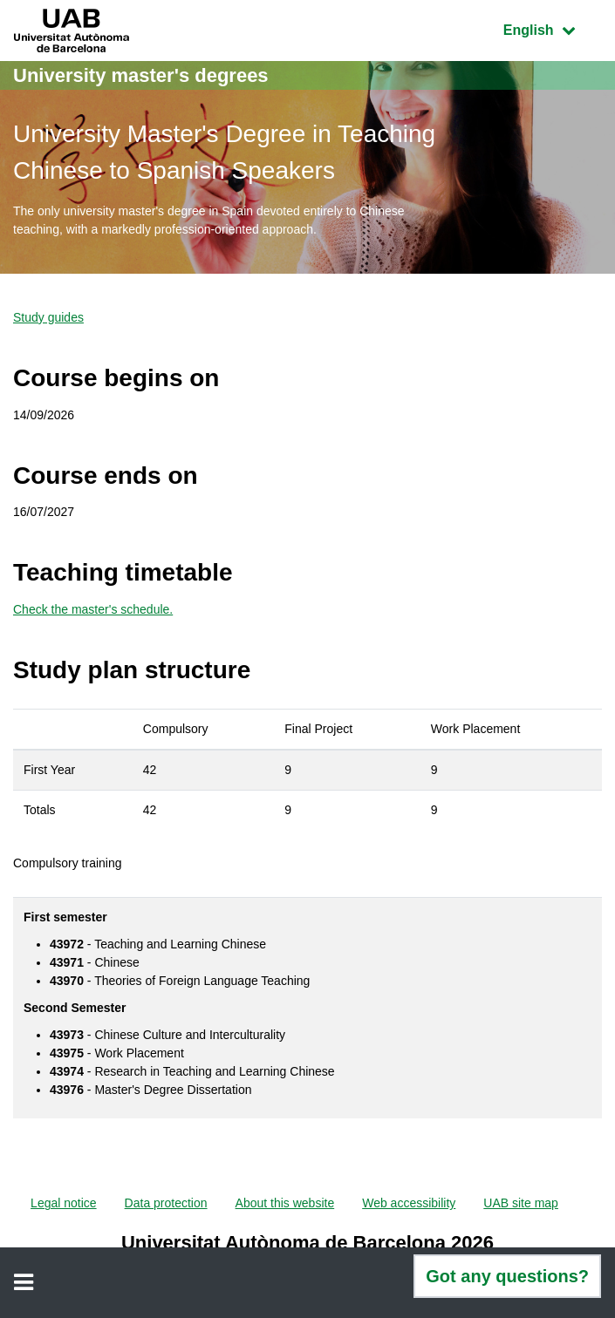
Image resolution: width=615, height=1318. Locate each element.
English (552, 28)
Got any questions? (507, 1276)
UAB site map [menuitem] (520, 1203)
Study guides (48, 317)
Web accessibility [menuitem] (408, 1203)
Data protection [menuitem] (166, 1203)
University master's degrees (141, 75)
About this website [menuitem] (285, 1203)
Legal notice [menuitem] (64, 1203)
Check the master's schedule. (93, 609)
